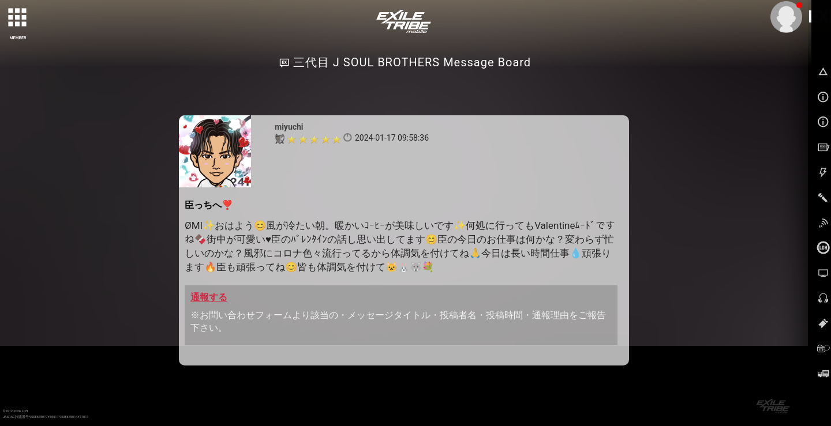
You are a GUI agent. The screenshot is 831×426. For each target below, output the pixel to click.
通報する (208, 297)
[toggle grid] (18, 18)
